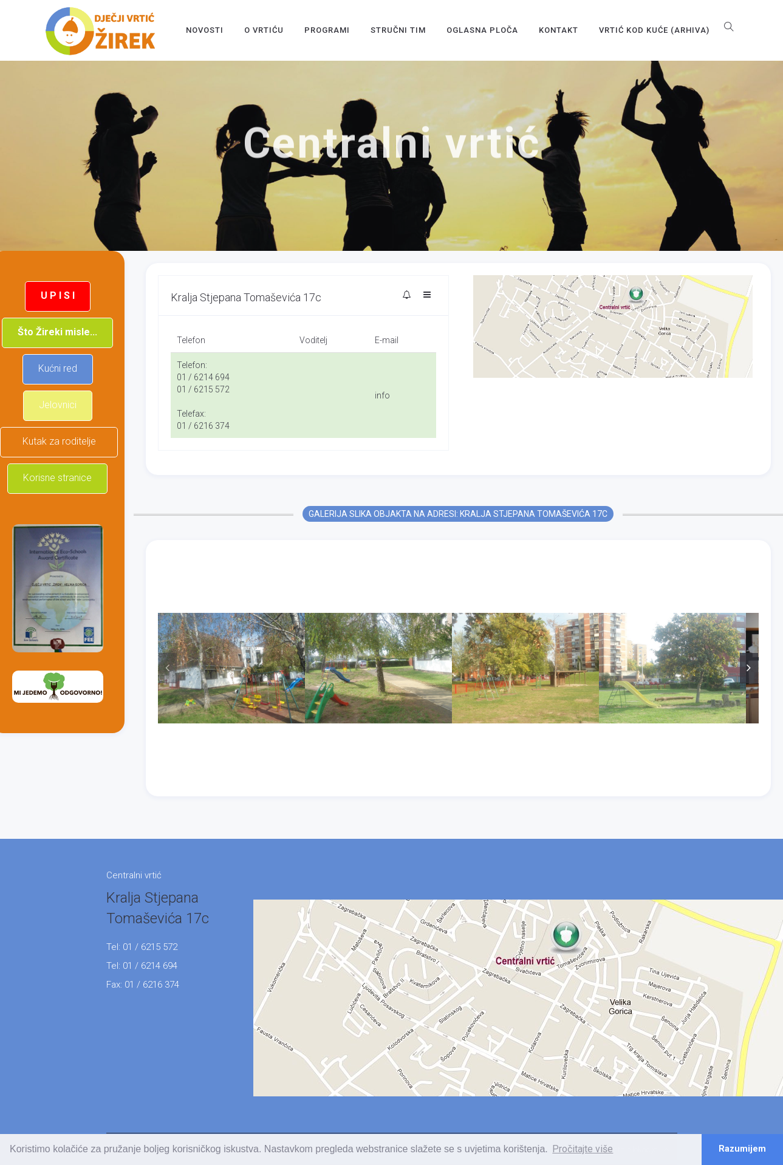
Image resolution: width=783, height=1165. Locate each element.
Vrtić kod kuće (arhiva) (654, 30)
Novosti (205, 30)
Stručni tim (398, 30)
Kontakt (558, 30)
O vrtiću (264, 30)
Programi (327, 30)
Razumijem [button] (742, 1149)
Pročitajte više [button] (582, 1149)
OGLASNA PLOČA (482, 30)
